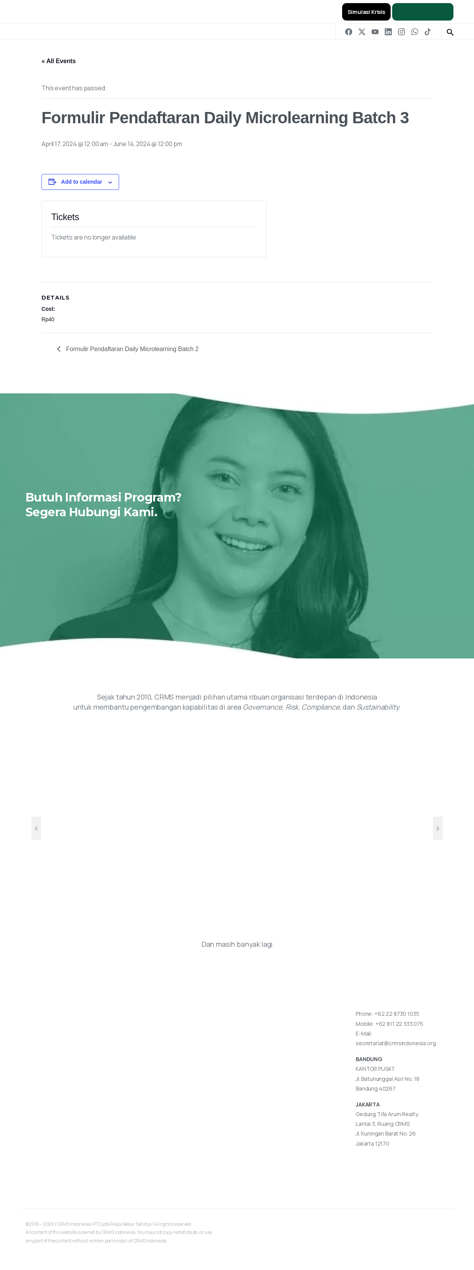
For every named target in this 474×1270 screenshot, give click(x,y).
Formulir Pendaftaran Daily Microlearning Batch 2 (131, 349)
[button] (450, 32)
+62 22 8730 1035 (396, 1013)
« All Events (59, 61)
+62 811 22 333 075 (399, 1023)
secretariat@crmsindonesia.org (396, 1043)
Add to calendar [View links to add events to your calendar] (81, 182)
